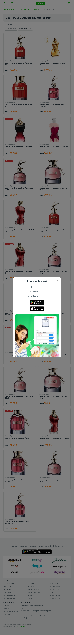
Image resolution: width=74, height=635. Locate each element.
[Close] (58, 281)
